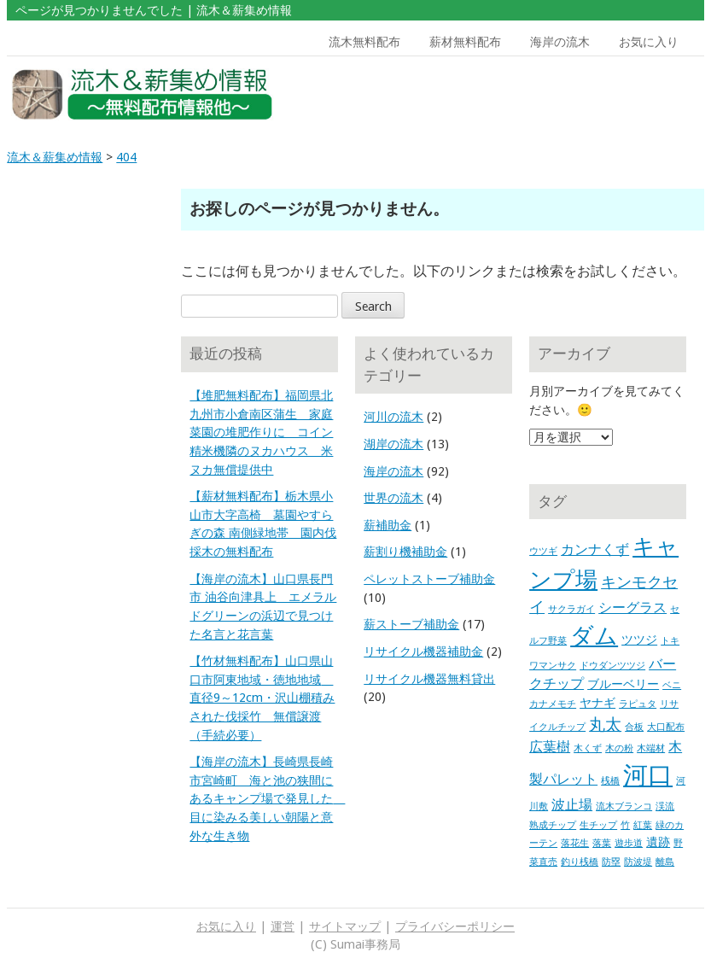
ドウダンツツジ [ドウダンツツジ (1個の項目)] (612, 665)
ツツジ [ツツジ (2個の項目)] (639, 639)
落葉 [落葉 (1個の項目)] (601, 843)
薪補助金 (387, 525)
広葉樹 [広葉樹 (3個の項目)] (549, 747)
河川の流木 (393, 417)
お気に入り (649, 42)
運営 (282, 926)
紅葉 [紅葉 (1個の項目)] (642, 825)
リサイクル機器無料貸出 (429, 679)
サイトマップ (345, 926)
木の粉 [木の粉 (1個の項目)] (619, 748)
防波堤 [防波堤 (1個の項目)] (638, 862)
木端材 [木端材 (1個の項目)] (651, 748)
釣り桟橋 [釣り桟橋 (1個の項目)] (579, 862)
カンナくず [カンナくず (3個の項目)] (595, 549)
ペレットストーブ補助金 (429, 579)
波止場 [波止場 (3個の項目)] (571, 805)
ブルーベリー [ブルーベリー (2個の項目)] (623, 684)
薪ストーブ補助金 (411, 624)
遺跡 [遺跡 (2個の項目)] (658, 842)
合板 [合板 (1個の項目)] (634, 727)
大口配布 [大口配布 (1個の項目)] (666, 727)
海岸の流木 (560, 42)
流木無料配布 (364, 42)
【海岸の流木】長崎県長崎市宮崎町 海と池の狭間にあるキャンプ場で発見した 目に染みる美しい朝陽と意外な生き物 (267, 798)
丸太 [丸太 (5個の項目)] (605, 724)
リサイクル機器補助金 (423, 651)
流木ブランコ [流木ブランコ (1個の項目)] (624, 806)
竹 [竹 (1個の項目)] (625, 825)
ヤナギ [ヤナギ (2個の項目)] (597, 703)
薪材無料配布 (465, 42)
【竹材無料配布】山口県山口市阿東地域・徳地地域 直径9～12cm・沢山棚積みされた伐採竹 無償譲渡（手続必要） (262, 697)
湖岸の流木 (393, 444)
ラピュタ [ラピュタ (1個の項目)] (637, 704)
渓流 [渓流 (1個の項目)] (665, 806)
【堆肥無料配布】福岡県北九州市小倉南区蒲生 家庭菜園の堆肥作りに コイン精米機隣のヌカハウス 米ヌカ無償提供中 (261, 432)
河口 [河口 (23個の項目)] (648, 775)
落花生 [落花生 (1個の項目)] (575, 843)
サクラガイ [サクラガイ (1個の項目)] (571, 609)
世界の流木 (393, 498)
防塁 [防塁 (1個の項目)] (611, 862)
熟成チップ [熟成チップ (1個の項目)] (552, 825)
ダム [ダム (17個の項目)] (594, 636)
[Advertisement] (613, 94)
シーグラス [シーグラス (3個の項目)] (632, 607)
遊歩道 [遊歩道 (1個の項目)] (629, 843)
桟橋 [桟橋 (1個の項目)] (610, 780)
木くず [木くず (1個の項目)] (588, 748)
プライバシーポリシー (455, 926)
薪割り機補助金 (405, 551)
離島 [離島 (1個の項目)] (665, 862)
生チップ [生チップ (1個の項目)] (598, 825)
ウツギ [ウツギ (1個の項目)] (543, 551)
